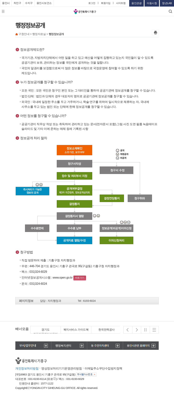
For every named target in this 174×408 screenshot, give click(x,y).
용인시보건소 (44, 2)
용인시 (6, 2)
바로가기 (79, 277)
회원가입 (105, 3)
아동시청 (152, 3)
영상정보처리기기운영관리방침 (61, 368)
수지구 (29, 2)
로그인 (91, 3)
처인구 (17, 2)
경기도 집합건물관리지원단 (45, 332)
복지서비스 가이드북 (75, 329)
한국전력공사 (106, 329)
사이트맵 (120, 3)
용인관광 (136, 3)
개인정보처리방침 (26, 368)
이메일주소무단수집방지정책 (103, 368)
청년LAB (167, 3)
